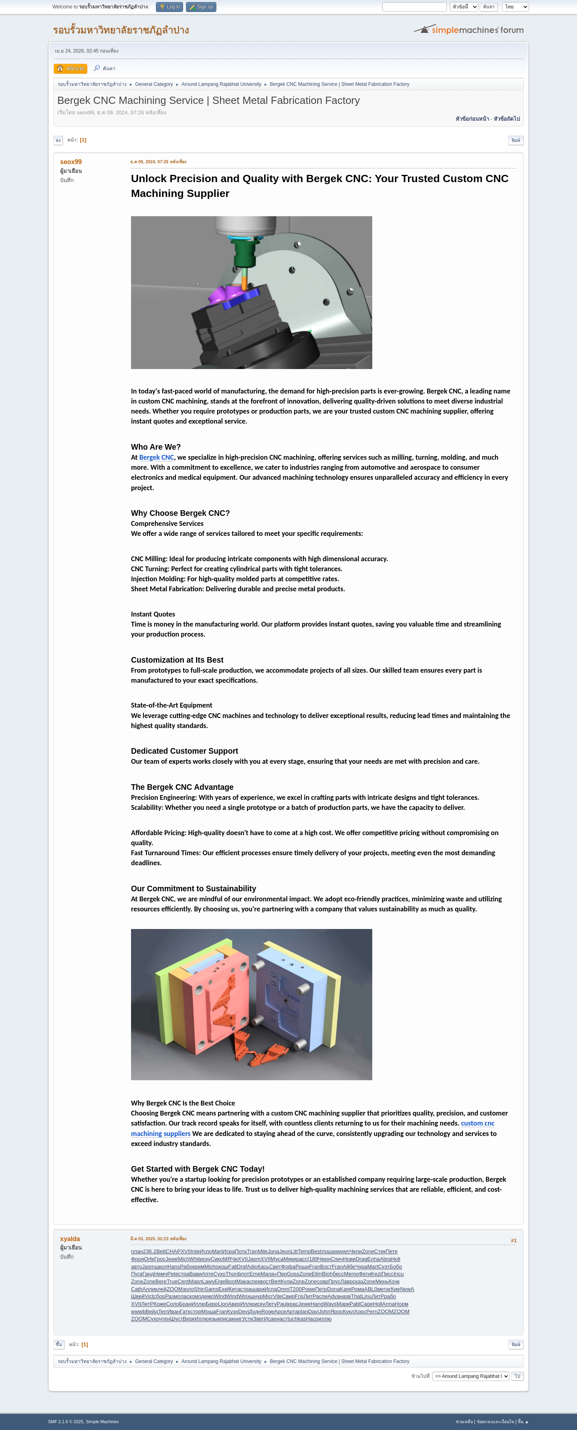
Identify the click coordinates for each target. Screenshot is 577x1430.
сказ (358, 1281)
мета (383, 1289)
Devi (243, 1311)
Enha (373, 1259)
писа (226, 1319)
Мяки (289, 1259)
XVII (186, 1251)
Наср (312, 1319)
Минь (382, 1281)
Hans (173, 1267)
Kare (345, 1289)
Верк (189, 1319)
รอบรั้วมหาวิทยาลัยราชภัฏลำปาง (121, 29)
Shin (199, 1289)
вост (265, 1281)
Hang (317, 1304)
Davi (313, 1311)
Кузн (232, 1311)
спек (254, 1281)
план (137, 1251)
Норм (401, 1304)
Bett (161, 1251)
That (356, 1296)
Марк (343, 1304)
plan (303, 1311)
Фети (365, 1274)
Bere (161, 1281)
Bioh (327, 1274)
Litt (294, 1251)
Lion (223, 1304)
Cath (136, 1289)
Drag (361, 1259)
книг (237, 1319)
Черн (324, 1259)
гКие (394, 1289)
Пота (241, 1251)
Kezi (376, 1274)
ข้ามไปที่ (421, 1376)
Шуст (176, 1319)
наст (282, 1319)
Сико (217, 1259)
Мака (242, 1281)
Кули (287, 1281)
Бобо (395, 1267)
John (324, 1311)
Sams (211, 1289)
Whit (194, 1259)
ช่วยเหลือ (464, 1421)
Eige (220, 1281)
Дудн (255, 1311)
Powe (308, 1289)
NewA (407, 1289)
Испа (270, 1289)
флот (242, 1274)
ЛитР (310, 1296)
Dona (333, 1289)
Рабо (186, 1267)
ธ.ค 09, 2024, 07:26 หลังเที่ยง (158, 161)
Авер (234, 1304)
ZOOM (175, 1289)
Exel (223, 1289)
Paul (281, 1304)
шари (257, 1289)
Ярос (336, 1311)
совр (323, 1281)
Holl (395, 1259)
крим (198, 1267)
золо (188, 1289)
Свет (275, 1267)
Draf (242, 1267)
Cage (366, 1304)
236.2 (149, 1251)
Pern (371, 1311)
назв (345, 1296)
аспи (322, 1296)
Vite (277, 1296)
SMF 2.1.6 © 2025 (65, 1421)
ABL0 (370, 1289)
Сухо (220, 1274)
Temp (304, 1251)
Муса (277, 1259)
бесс (338, 1274)
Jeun (285, 1251)
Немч (160, 1274)
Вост (326, 1267)
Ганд (148, 1274)
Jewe (171, 1259)
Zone (368, 1251)
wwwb (138, 1311)
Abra (385, 1259)
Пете (391, 1251)
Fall (232, 1267)
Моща (208, 1311)
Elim (317, 1274)
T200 (296, 1289)
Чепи (355, 1251)
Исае (270, 1319)
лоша (328, 1251)
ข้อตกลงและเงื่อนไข (495, 1421)
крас (292, 1304)
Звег (258, 1319)
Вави (195, 1274)
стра (184, 1274)
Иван (173, 1311)
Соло (172, 1304)
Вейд (151, 1311)
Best (316, 1251)
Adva (333, 1296)
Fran (314, 1267)
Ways (330, 1304)
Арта (292, 1311)
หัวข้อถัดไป (507, 119)
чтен (164, 1319)
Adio (252, 1267)
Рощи (302, 1267)
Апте (207, 1274)
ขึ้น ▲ (523, 1421)
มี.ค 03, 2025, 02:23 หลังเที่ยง (158, 1238)
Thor (231, 1274)
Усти (247, 1319)
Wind (220, 1296)
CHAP (173, 1251)
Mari (217, 1251)
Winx (244, 1296)
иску (205, 1259)
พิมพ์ (516, 140)
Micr (268, 1296)
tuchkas (296, 1319)
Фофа (288, 1267)
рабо (390, 1296)
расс (301, 1259)
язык (214, 1319)
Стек (380, 1251)
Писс (387, 1274)
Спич (337, 1259)
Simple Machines (102, 1421)
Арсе (280, 1311)
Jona (273, 1251)
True (172, 1281)
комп (195, 1296)
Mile (262, 1251)
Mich (183, 1259)
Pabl (354, 1304)
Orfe (149, 1259)
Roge (267, 1311)
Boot (230, 1281)
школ (161, 1267)
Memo (351, 1274)
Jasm (254, 1259)
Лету (271, 1304)
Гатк (185, 1311)
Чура (361, 1267)
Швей (138, 1296)
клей (161, 1289)
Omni (283, 1289)
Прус (334, 1281)
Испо (206, 1251)
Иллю (199, 1304)
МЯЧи (230, 1259)
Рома (357, 1289)
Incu (398, 1274)
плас (183, 1296)
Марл (195, 1281)
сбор (159, 1296)
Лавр (346, 1281)
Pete (172, 1274)
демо (207, 1296)
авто (136, 1267)
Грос (159, 1259)
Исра (228, 1251)
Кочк (394, 1281)
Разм (171, 1296)
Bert (275, 1281)
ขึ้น (59, 1344)
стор (195, 1311)
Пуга (136, 1274)
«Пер (280, 1274)
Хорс (360, 1311)
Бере (212, 1304)
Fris (299, 1296)
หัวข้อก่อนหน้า (472, 119)
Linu (366, 1296)
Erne (254, 1274)
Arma (388, 1304)
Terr (162, 1311)
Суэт (383, 1267)
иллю (325, 1319)
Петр (321, 1289)
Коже (159, 1304)
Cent (183, 1281)
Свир (288, 1296)
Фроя (137, 1259)
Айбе (349, 1267)
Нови (349, 1259)
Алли (148, 1289)
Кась (263, 1267)
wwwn (342, 1251)
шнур (256, 1296)
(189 (312, 1259)
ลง (58, 140)
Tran (252, 1251)
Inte (195, 1251)
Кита (234, 1289)
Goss (293, 1274)
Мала (267, 1274)
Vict (149, 1296)
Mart (372, 1267)
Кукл (348, 1311)
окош (222, 1267)
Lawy (208, 1281)
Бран (185, 1304)
